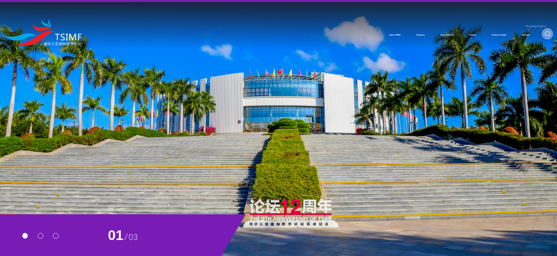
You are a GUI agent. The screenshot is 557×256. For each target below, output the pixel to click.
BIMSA (472, 7)
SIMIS (497, 7)
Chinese (523, 7)
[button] (25, 236)
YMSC (447, 7)
